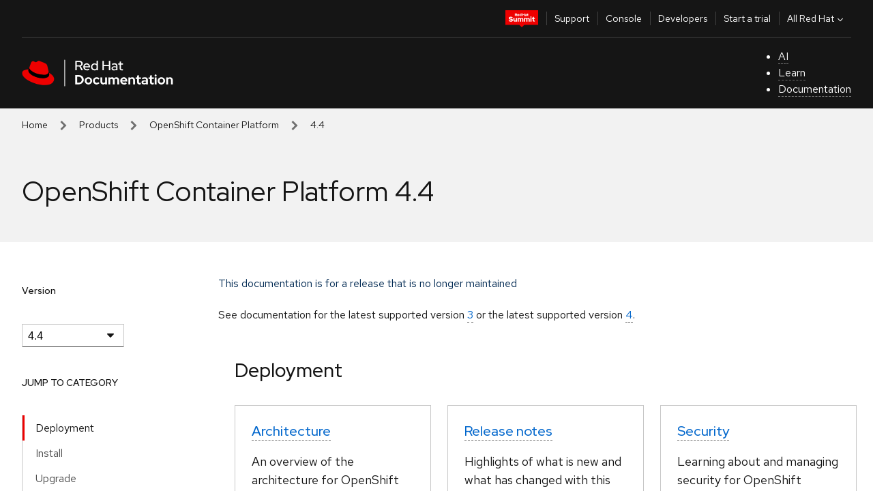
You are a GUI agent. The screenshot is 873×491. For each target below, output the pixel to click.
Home (35, 125)
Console (624, 18)
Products (98, 125)
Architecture (291, 431)
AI (783, 56)
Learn (791, 72)
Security (703, 431)
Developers (682, 18)
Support (571, 18)
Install (49, 453)
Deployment (64, 428)
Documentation (814, 89)
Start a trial (747, 18)
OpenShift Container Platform (214, 125)
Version (39, 290)
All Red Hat (816, 18)
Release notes (508, 431)
